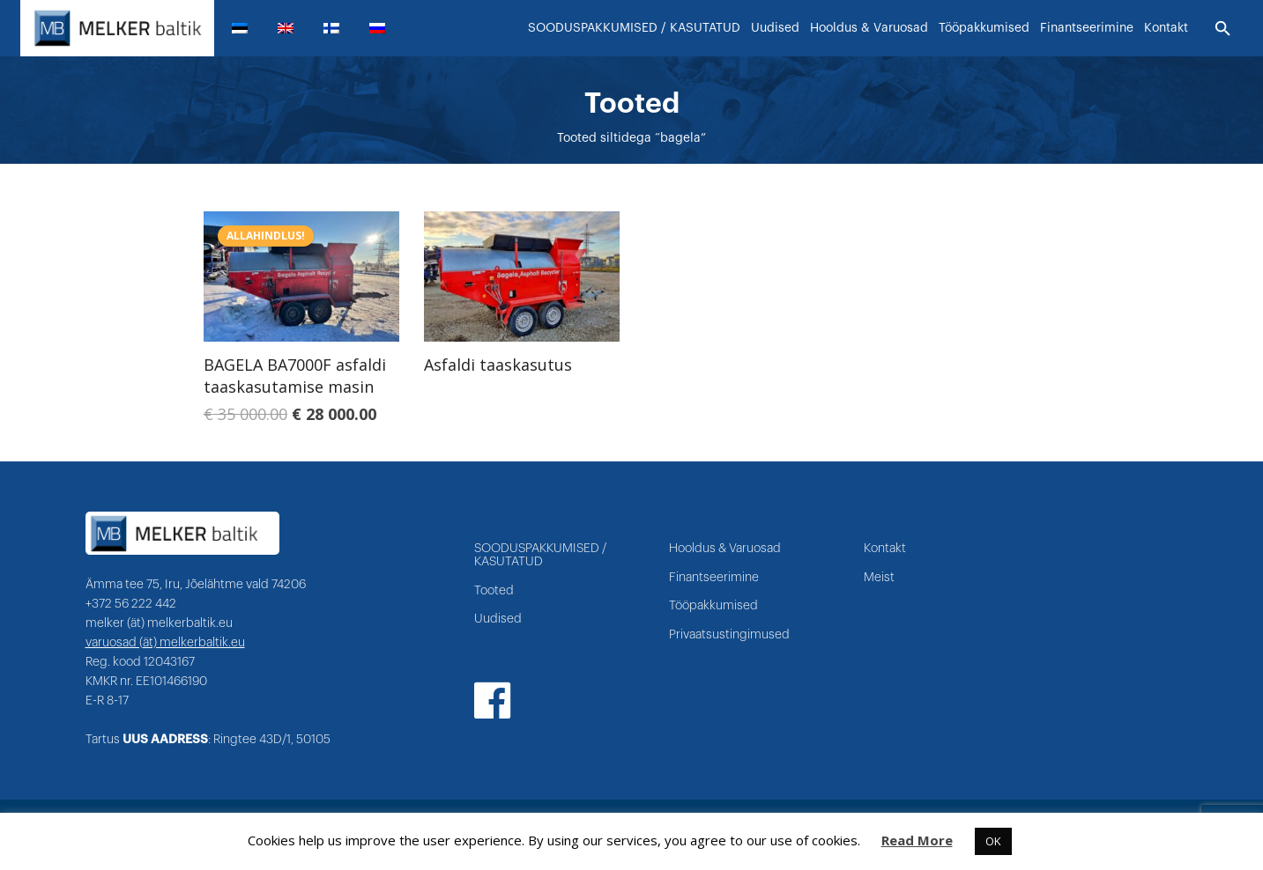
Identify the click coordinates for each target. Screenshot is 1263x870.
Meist (879, 577)
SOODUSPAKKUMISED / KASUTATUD (540, 556)
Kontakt (885, 549)
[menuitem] (247, 28)
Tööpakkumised (713, 607)
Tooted (494, 591)
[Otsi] (1223, 29)
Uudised (498, 620)
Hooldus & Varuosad (725, 549)
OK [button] (993, 841)
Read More (917, 840)
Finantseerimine (714, 577)
